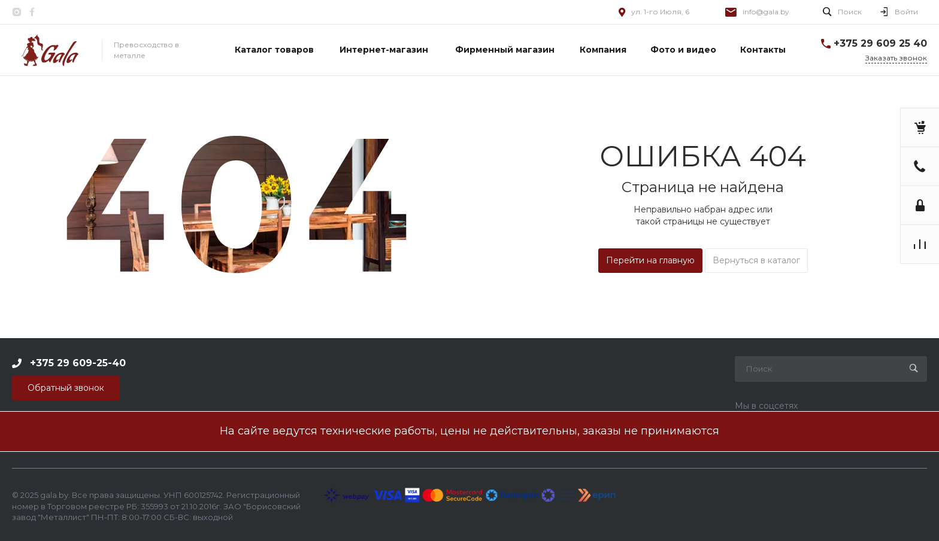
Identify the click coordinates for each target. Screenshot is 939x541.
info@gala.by (766, 11)
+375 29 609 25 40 (880, 43)
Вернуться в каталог (756, 260)
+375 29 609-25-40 (78, 362)
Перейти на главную (650, 260)
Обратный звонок (66, 387)
